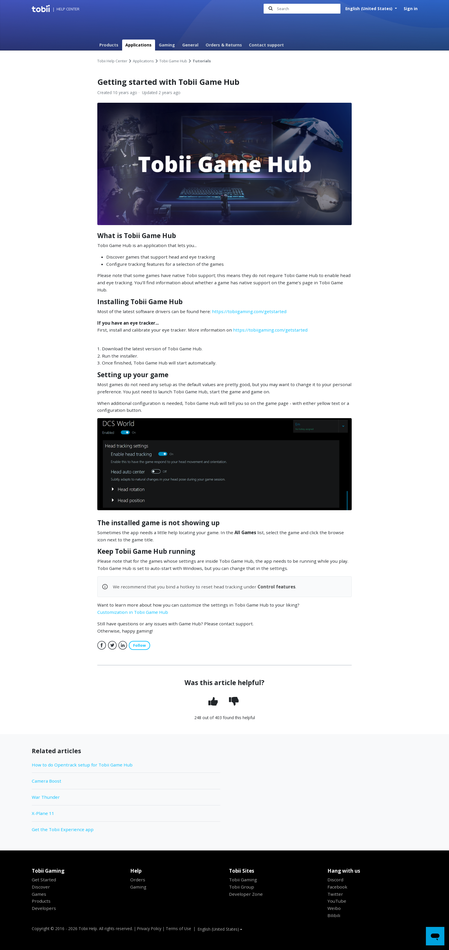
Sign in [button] (411, 8)
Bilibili (333, 915)
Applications (138, 45)
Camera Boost (46, 781)
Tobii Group (241, 887)
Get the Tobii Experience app (63, 829)
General (190, 45)
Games (39, 894)
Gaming (167, 45)
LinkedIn (122, 645)
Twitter (112, 645)
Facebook (101, 645)
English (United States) (369, 8)
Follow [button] (139, 645)
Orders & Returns (224, 45)
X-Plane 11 (43, 813)
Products (108, 45)
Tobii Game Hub (173, 60)
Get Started (44, 879)
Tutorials (202, 60)
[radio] (214, 701)
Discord (335, 879)
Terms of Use (178, 928)
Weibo (334, 908)
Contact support (266, 45)
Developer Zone (246, 894)
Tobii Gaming (243, 879)
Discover (41, 887)
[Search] (302, 8)
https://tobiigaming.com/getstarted (249, 311)
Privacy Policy (149, 928)
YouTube (336, 901)
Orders (137, 879)
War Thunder (46, 797)
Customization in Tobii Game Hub (132, 612)
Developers (44, 908)
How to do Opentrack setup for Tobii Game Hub (82, 765)
